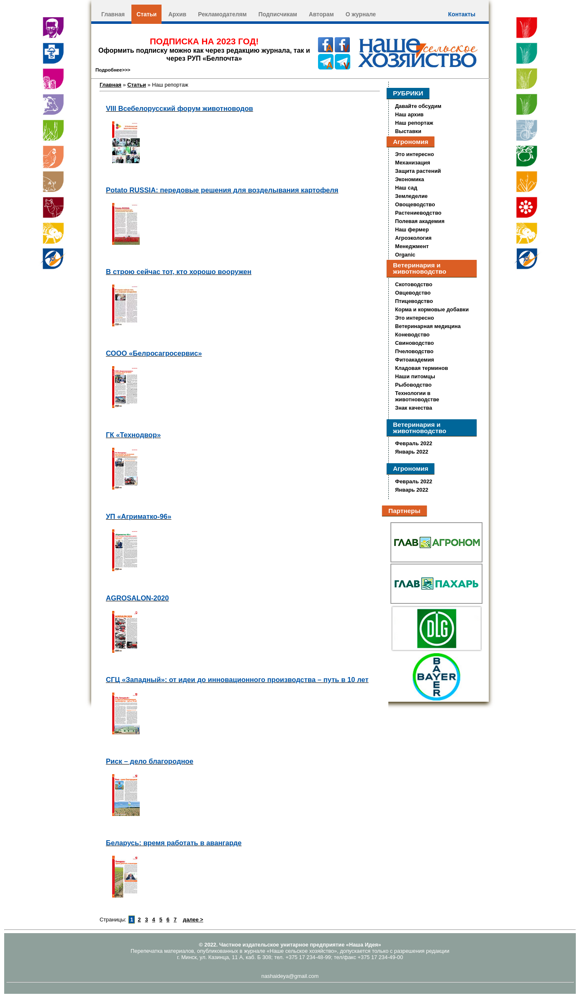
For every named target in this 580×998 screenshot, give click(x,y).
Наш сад (406, 188)
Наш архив (409, 114)
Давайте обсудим (418, 106)
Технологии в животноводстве (417, 396)
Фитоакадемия (414, 360)
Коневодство (412, 334)
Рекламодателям (222, 14)
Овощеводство (415, 204)
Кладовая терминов (421, 368)
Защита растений (418, 171)
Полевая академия (419, 221)
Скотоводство (413, 284)
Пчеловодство (414, 351)
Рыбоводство (413, 385)
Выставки (408, 131)
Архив (177, 14)
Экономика (409, 179)
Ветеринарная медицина (428, 326)
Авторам (321, 14)
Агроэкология (413, 238)
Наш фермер (412, 229)
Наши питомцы (415, 376)
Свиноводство (414, 343)
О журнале (361, 14)
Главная (113, 14)
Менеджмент (412, 246)
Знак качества (413, 408)
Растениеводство (418, 213)
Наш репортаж (414, 123)
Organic (405, 254)
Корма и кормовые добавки (432, 309)
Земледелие (411, 196)
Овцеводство (413, 293)
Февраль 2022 (413, 443)
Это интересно (414, 154)
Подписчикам (278, 14)
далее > (193, 919)
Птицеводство (414, 301)
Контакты (461, 14)
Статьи (146, 14)
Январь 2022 (411, 452)
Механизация (412, 162)
